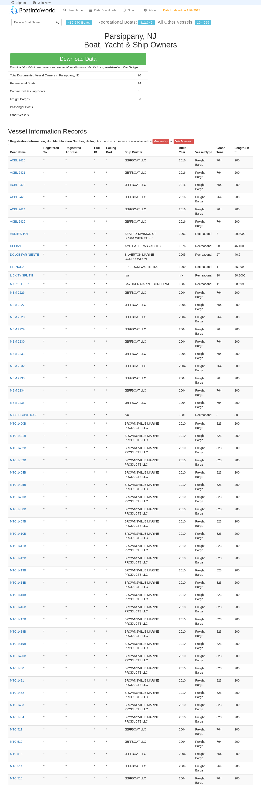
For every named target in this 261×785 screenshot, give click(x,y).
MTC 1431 (17, 680)
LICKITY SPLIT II (21, 275)
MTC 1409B (18, 521)
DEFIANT (16, 246)
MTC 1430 (17, 668)
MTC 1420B (18, 656)
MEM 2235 (17, 402)
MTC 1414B (18, 582)
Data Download (183, 141)
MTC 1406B (18, 497)
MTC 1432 (17, 692)
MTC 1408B (18, 509)
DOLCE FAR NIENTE (24, 254)
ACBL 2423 (17, 197)
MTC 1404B (18, 472)
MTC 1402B (18, 448)
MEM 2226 (17, 292)
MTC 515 (16, 778)
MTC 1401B (18, 435)
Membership (161, 141)
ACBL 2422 (17, 185)
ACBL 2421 (17, 172)
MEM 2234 (17, 390)
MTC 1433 (17, 705)
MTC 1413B (18, 570)
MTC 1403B (18, 460)
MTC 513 (16, 754)
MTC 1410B (18, 533)
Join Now (42, 3)
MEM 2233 (17, 378)
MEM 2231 (17, 353)
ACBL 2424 (17, 209)
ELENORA (17, 267)
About (150, 10)
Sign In (18, 3)
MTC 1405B (18, 484)
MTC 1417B (18, 619)
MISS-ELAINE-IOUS (24, 415)
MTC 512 (16, 741)
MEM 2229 (17, 329)
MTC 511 (16, 729)
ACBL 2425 (17, 221)
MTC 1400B (18, 423)
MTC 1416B (18, 607)
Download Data (78, 59)
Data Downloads (102, 10)
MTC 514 (16, 766)
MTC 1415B (18, 595)
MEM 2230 (17, 341)
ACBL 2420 (17, 160)
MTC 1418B (18, 631)
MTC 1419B (18, 643)
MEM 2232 (17, 366)
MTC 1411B (18, 546)
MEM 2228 (17, 317)
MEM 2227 (17, 305)
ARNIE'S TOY (19, 233)
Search (73, 10)
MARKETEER (19, 284)
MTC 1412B (18, 558)
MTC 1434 (17, 717)
